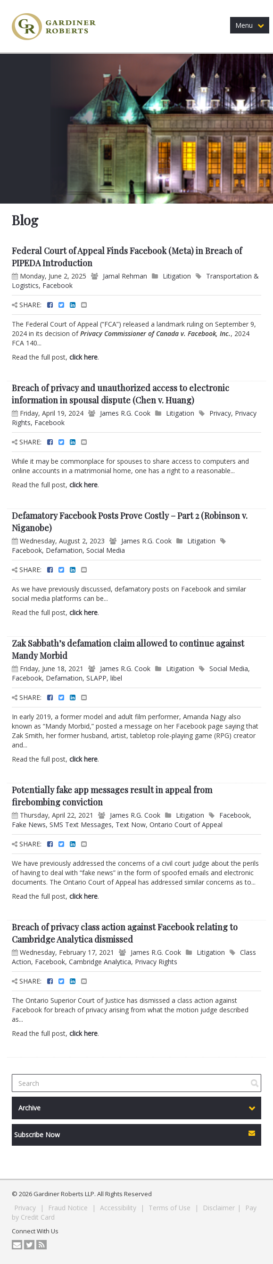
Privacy (220, 413)
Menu (249, 25)
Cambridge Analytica (100, 961)
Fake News (29, 824)
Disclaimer (219, 1207)
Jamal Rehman (125, 275)
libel (116, 677)
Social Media (105, 550)
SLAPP (96, 677)
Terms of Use (170, 1207)
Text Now (131, 824)
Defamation (64, 550)
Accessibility (119, 1207)
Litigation (177, 275)
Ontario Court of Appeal (186, 824)
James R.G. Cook (125, 413)
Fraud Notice (69, 1207)
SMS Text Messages (81, 824)
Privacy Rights (156, 961)
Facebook (57, 285)
